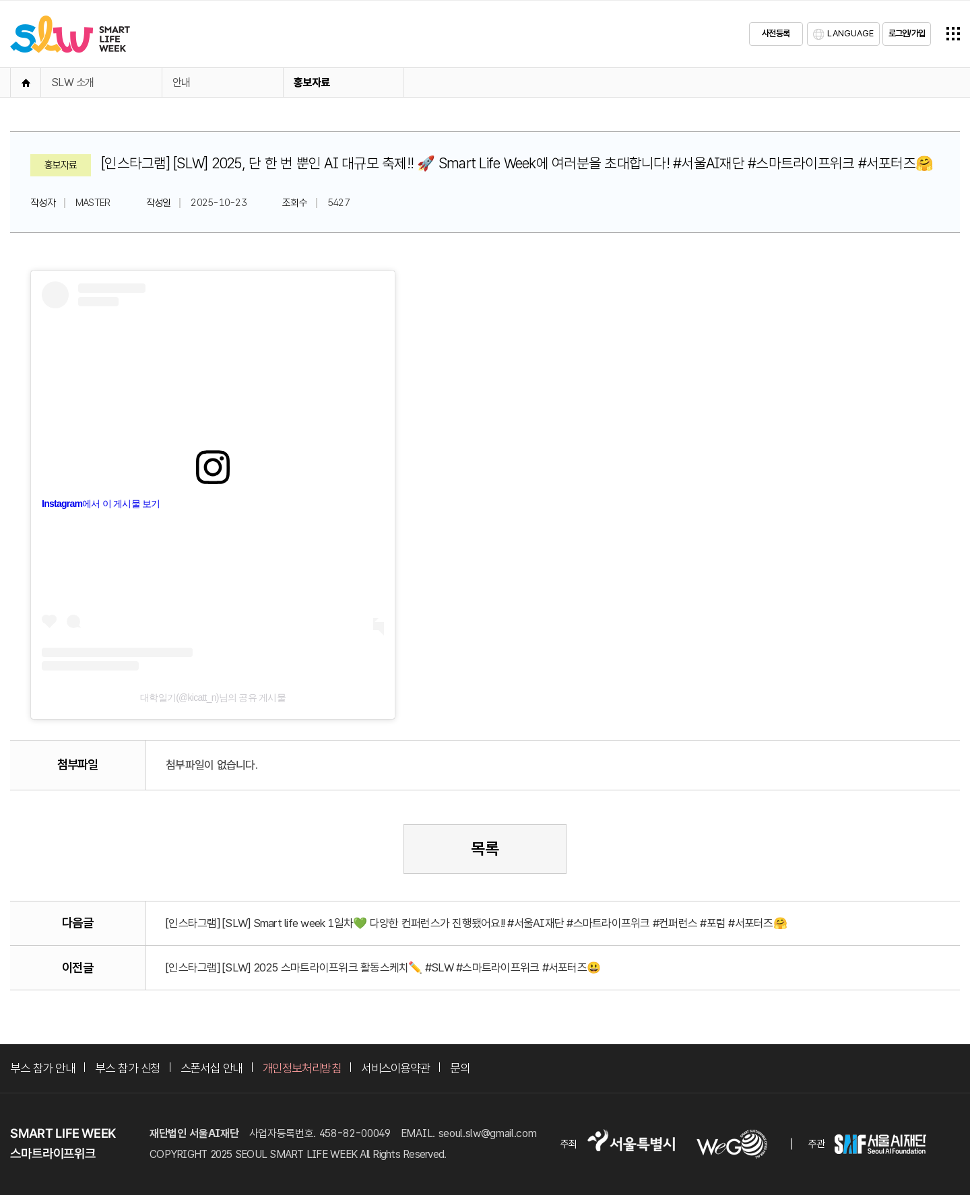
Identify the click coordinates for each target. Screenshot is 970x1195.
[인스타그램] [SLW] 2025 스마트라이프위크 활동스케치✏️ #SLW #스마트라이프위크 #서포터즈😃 (383, 967)
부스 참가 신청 (127, 1068)
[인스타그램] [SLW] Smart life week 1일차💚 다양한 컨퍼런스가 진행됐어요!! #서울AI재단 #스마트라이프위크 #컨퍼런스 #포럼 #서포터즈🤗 (476, 923)
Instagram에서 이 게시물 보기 (101, 503)
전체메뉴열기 (953, 33)
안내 (181, 82)
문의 (460, 1068)
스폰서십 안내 (212, 1068)
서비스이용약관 (395, 1068)
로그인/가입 (907, 33)
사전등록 (775, 33)
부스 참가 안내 (42, 1068)
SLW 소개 (72, 82)
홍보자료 (311, 82)
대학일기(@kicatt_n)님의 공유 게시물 (213, 697)
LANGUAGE (850, 33)
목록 (485, 848)
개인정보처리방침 (302, 1068)
